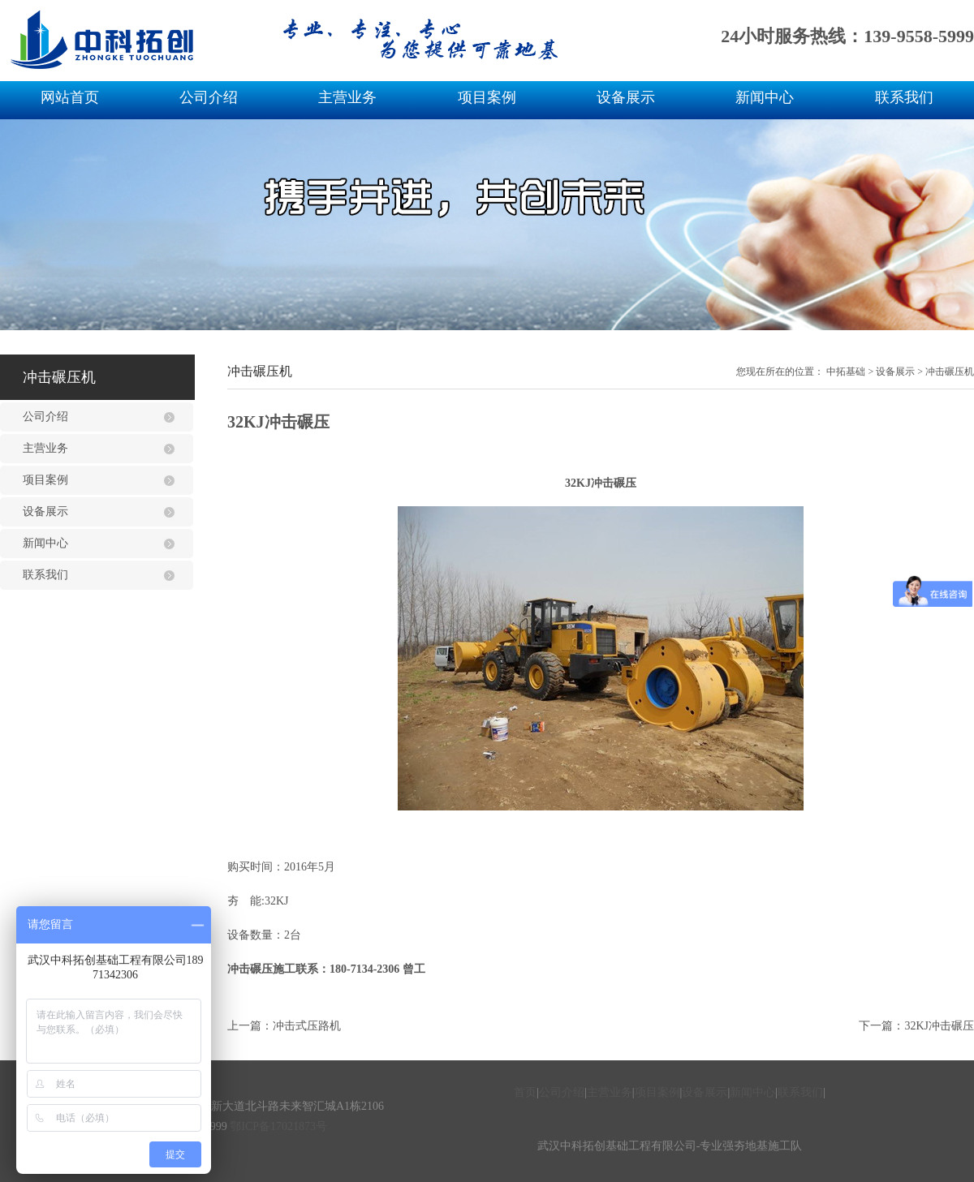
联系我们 (904, 97)
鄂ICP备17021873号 (278, 1126)
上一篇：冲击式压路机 (284, 1026)
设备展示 (626, 97)
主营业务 (347, 97)
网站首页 (70, 97)
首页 (525, 1092)
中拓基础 (845, 371)
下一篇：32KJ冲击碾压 (916, 1026)
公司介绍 (208, 97)
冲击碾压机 (949, 371)
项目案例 (487, 97)
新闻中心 (764, 97)
